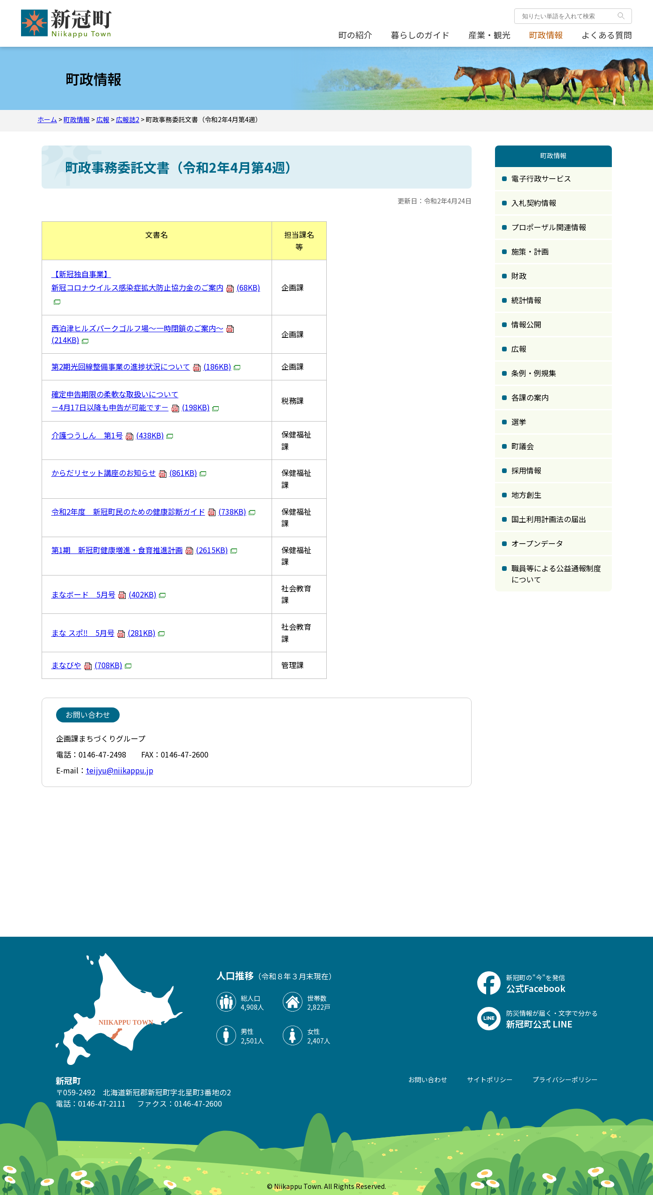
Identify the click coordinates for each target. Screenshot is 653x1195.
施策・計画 (530, 251)
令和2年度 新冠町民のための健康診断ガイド (154, 511)
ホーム (47, 119)
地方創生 (526, 494)
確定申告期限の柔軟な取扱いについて (115, 394)
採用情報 (526, 470)
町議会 (522, 446)
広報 (102, 119)
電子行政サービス (541, 178)
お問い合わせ (427, 1079)
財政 (518, 275)
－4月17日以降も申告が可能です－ (136, 407)
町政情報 (546, 34)
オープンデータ (537, 543)
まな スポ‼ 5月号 (109, 632)
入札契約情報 (533, 202)
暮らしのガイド (420, 34)
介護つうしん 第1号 (113, 435)
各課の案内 (530, 397)
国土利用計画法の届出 (548, 519)
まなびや (92, 664)
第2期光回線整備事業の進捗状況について (147, 366)
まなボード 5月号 (109, 594)
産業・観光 (489, 34)
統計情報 (526, 300)
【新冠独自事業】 (81, 273)
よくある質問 (606, 34)
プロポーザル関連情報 (548, 227)
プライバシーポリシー (565, 1079)
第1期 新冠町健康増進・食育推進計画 (145, 549)
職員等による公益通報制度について (556, 573)
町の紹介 (355, 34)
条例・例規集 (533, 373)
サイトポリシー (490, 1079)
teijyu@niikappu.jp (119, 770)
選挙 (518, 421)
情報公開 (526, 324)
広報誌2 (127, 119)
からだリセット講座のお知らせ (129, 472)
